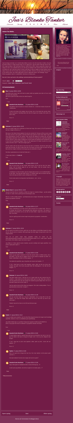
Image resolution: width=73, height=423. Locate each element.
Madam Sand (9, 190)
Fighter (7, 315)
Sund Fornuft (24, 83)
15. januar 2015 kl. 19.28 (32, 104)
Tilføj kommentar (7, 375)
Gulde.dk (19, 155)
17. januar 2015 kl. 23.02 (32, 333)
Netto (13, 83)
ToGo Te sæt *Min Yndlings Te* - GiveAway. (65, 143)
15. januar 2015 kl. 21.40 (19, 190)
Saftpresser (18, 83)
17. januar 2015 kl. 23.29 (32, 362)
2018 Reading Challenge (63, 99)
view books (68, 109)
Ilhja (7, 91)
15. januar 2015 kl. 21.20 (17, 126)
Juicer (9, 83)
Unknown (8, 126)
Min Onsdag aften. (65, 163)
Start (27, 413)
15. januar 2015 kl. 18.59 (14, 91)
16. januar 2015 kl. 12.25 (32, 163)
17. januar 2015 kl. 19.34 (17, 228)
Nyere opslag (6, 413)
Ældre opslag (48, 413)
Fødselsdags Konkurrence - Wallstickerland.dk (65, 122)
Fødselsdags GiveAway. (64, 133)
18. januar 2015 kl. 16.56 (21, 275)
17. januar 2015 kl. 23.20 (20, 351)
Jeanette (62, 101)
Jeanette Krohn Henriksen (16, 104)
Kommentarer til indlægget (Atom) (30, 418)
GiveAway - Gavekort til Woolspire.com (66, 154)
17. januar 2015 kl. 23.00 (32, 252)
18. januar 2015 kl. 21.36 (32, 294)
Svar (7, 98)
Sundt (30, 83)
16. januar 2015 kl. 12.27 (32, 206)
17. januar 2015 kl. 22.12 (16, 315)
